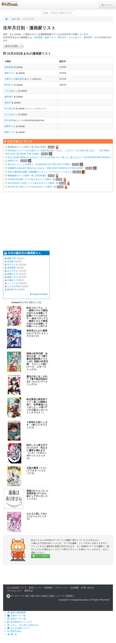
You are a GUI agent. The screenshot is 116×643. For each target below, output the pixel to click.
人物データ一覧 (16, 615)
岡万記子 (62, 37)
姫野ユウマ (9, 132)
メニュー (107, 5)
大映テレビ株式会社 (14, 79)
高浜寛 (10, 261)
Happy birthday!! (39, 294)
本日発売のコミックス (19, 622)
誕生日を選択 (11, 46)
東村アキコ (50, 37)
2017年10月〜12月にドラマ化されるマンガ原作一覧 (33, 183)
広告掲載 (74, 587)
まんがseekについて (17, 587)
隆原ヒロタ (12, 277)
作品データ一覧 (16, 618)
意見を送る (14, 631)
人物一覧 (15, 19)
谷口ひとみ (12, 264)
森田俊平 (88, 37)
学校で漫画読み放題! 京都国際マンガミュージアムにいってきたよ (40, 172)
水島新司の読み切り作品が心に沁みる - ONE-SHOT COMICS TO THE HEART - (46, 168)
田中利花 (8, 120)
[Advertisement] (50, 221)
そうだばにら (11, 114)
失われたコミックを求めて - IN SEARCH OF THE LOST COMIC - (39, 164)
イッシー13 (12, 283)
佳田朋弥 (38, 37)
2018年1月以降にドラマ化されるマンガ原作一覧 (31, 179)
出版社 (44, 596)
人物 (31, 596)
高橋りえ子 (12, 274)
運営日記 (28, 590)
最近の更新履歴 (16, 612)
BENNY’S (12, 289)
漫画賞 (69, 596)
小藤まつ (11, 280)
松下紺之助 (9, 108)
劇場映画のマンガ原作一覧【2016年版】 (27, 175)
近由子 (7, 102)
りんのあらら (75, 37)
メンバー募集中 (40, 556)
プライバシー (61, 587)
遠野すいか (9, 126)
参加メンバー (35, 587)
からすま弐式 (13, 286)
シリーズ (60, 596)
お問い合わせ (87, 587)
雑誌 (52, 596)
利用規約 (48, 587)
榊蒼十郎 (11, 258)
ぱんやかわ (12, 271)
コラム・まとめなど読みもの (23, 625)
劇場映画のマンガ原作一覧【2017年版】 (27, 147)
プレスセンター (14, 590)
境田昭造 (11, 267)
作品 (37, 596)
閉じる (12, 634)
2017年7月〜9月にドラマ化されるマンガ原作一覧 (32, 186)
